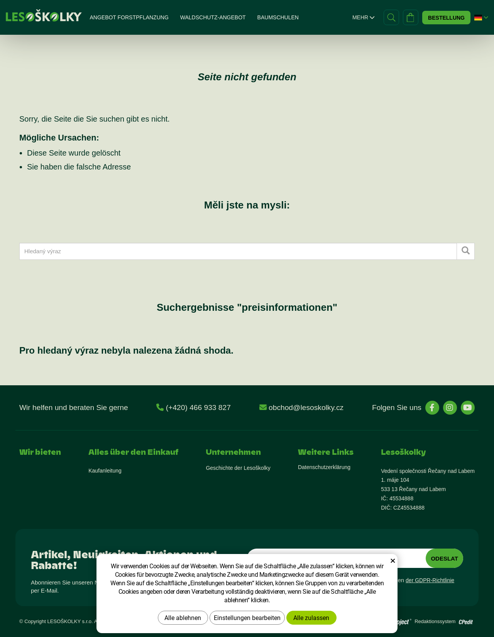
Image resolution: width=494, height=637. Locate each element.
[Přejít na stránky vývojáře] (389, 621)
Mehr (363, 17)
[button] (478, 17)
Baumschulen (278, 17)
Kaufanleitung (105, 471)
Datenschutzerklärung (324, 467)
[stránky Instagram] (450, 408)
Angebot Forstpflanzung (129, 17)
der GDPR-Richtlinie (430, 580)
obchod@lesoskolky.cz (306, 407)
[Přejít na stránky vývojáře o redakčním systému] (466, 619)
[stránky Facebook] (432, 408)
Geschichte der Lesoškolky (238, 468)
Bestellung (446, 18)
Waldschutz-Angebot (213, 17)
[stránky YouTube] (468, 408)
